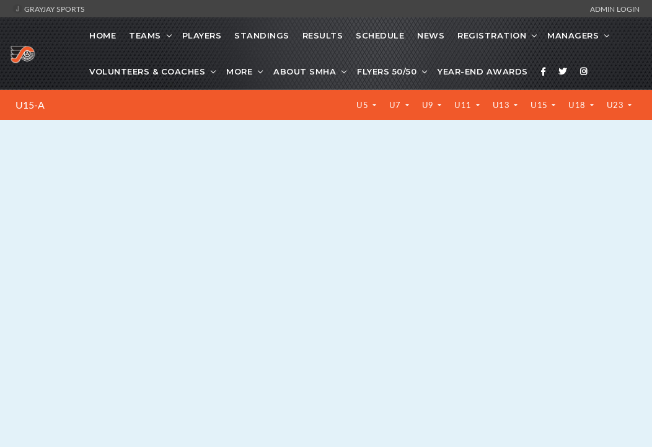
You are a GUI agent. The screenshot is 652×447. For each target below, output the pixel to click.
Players (202, 35)
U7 (396, 105)
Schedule (380, 35)
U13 (502, 105)
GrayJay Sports (48, 9)
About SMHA (304, 71)
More (239, 71)
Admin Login (615, 9)
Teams (145, 35)
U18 (578, 105)
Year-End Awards (483, 71)
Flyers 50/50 (386, 71)
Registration (491, 35)
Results (322, 35)
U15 (540, 105)
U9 (429, 105)
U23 (616, 105)
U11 (464, 105)
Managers (573, 35)
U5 (363, 105)
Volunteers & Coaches (147, 71)
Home (102, 35)
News (430, 35)
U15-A (30, 105)
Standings (261, 35)
